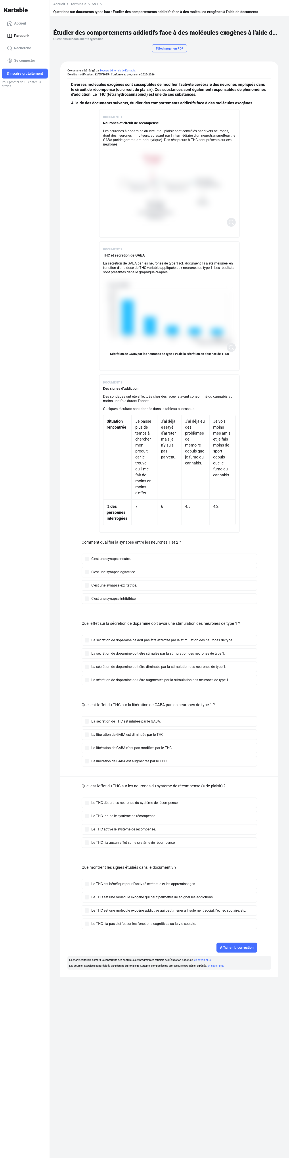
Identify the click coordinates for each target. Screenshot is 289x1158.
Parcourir (18, 35)
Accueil (16, 23)
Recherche (19, 48)
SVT (95, 4)
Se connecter (21, 60)
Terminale (78, 4)
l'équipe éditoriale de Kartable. (118, 70)
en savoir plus (202, 960)
